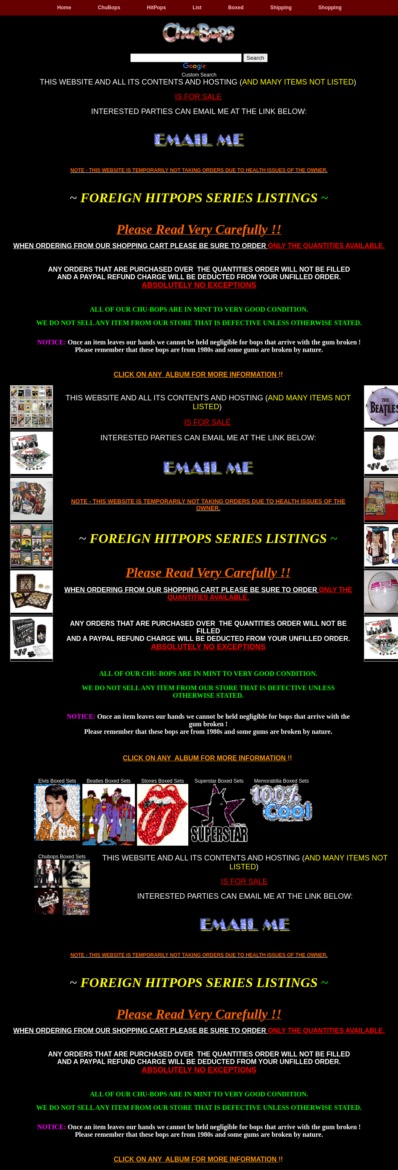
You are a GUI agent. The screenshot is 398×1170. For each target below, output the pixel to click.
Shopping (330, 8)
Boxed (236, 8)
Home (64, 8)
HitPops (156, 8)
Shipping (281, 8)
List (196, 8)
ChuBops (109, 8)
